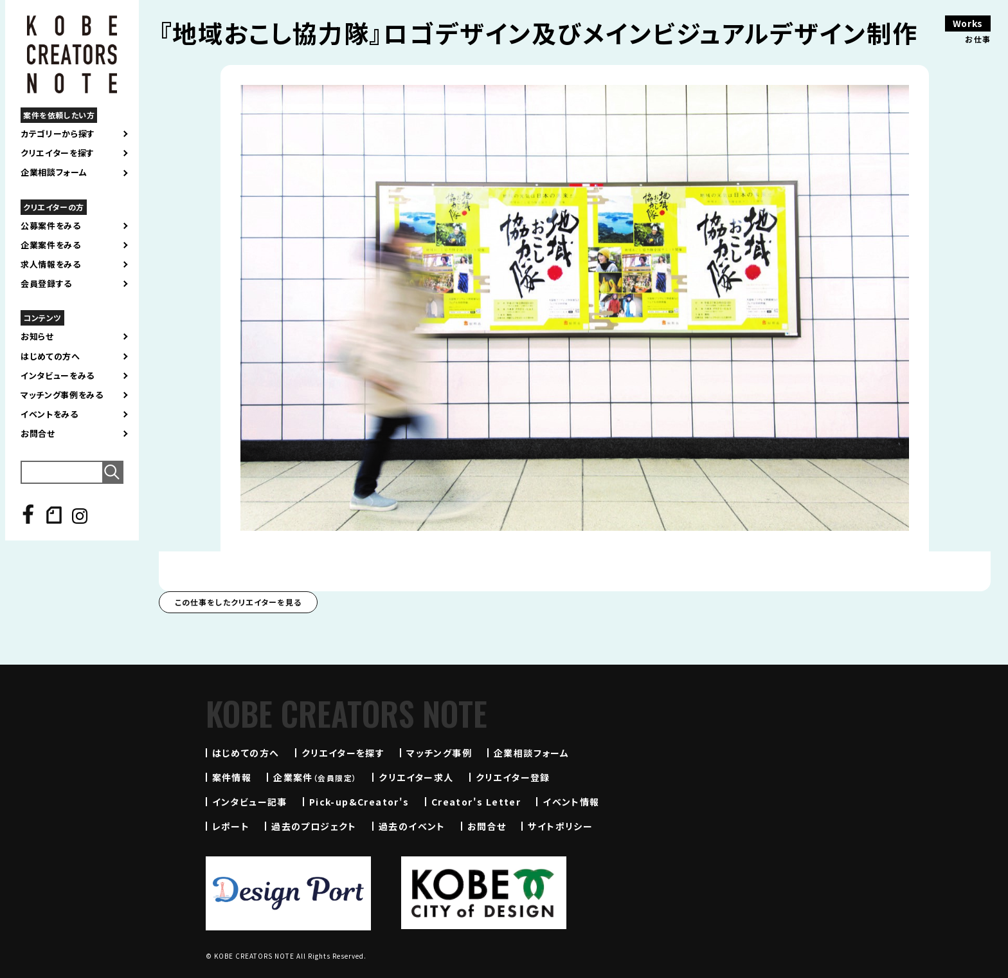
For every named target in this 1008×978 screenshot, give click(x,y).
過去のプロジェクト (314, 826)
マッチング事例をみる (62, 395)
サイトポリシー (560, 826)
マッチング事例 (439, 752)
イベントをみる (49, 414)
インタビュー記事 (249, 801)
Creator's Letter (476, 801)
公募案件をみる (51, 226)
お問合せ (38, 433)
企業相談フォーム (54, 172)
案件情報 (232, 777)
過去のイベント (412, 826)
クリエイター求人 (416, 777)
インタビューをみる (57, 376)
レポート (231, 826)
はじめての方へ (50, 356)
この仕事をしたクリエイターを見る (238, 601)
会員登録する (46, 284)
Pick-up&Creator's (359, 801)
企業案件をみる (51, 245)
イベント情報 (571, 801)
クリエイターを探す (57, 153)
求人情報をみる (51, 264)
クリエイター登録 (513, 777)
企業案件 (315, 777)
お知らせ (37, 336)
